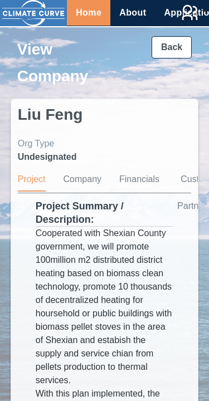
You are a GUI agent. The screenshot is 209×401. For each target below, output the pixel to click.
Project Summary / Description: (80, 212)
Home (88, 12)
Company (82, 179)
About (132, 12)
